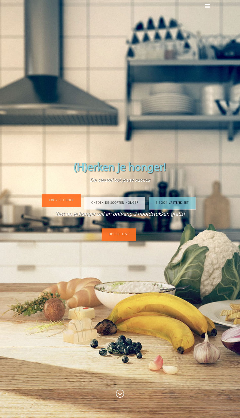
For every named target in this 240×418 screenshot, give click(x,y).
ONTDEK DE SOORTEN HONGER (114, 205)
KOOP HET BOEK (61, 201)
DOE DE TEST (119, 235)
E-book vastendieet (172, 205)
